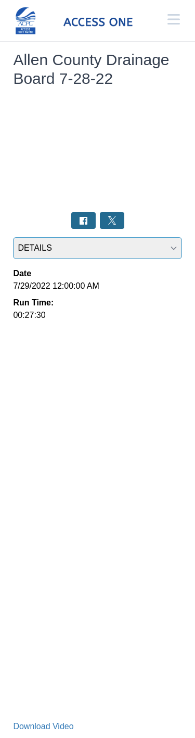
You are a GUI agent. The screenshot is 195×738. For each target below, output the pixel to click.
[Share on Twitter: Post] (112, 220)
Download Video (43, 726)
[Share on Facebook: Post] (83, 220)
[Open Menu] (173, 19)
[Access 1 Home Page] (89, 21)
